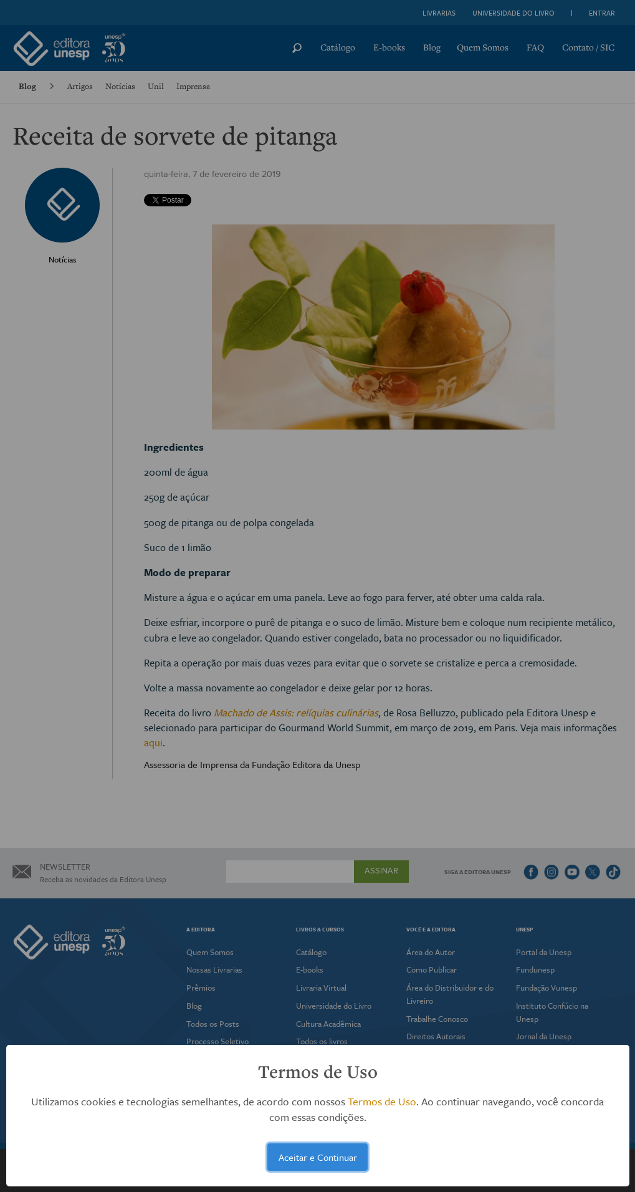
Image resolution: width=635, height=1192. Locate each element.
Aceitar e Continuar (318, 1157)
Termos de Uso (382, 1101)
